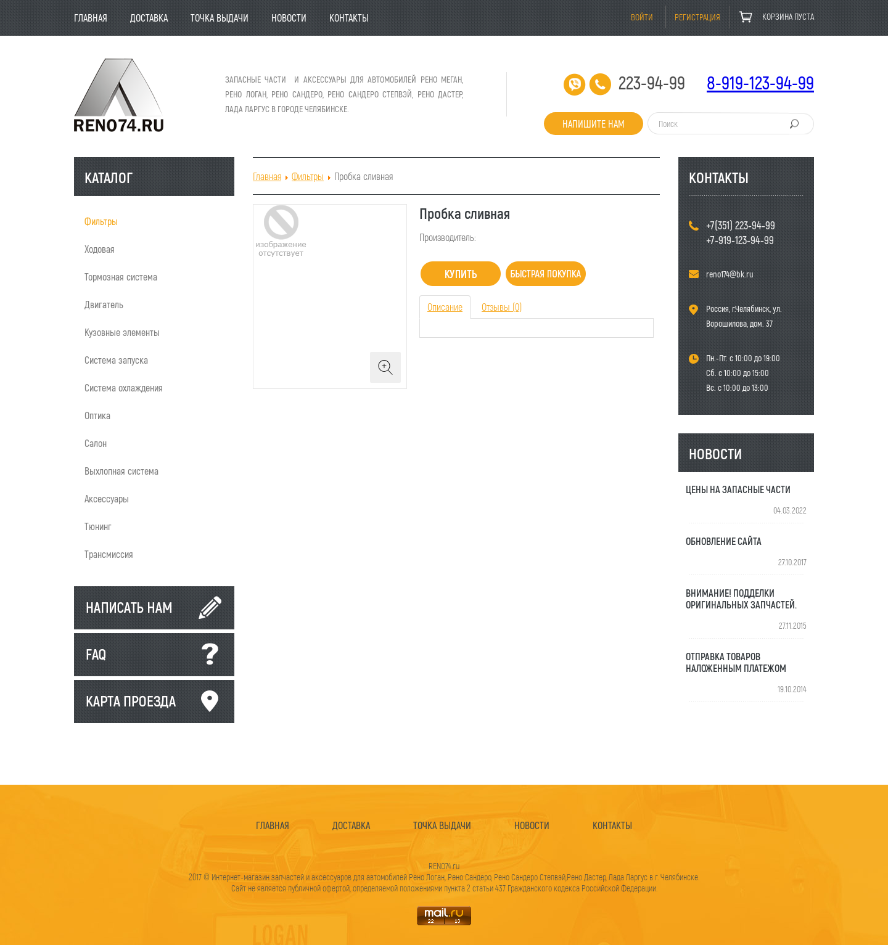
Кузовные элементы (122, 332)
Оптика (97, 415)
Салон (95, 443)
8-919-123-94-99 (760, 82)
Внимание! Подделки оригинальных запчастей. (741, 598)
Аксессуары (106, 498)
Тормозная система (120, 276)
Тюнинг (98, 526)
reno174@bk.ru (730, 274)
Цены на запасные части (738, 489)
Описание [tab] (444, 307)
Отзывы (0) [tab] (502, 307)
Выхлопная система (121, 471)
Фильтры (101, 221)
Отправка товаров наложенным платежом (736, 662)
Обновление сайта (724, 541)
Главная (267, 176)
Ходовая (99, 249)
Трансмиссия (108, 554)
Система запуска (116, 360)
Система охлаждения (123, 387)
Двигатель (103, 304)
